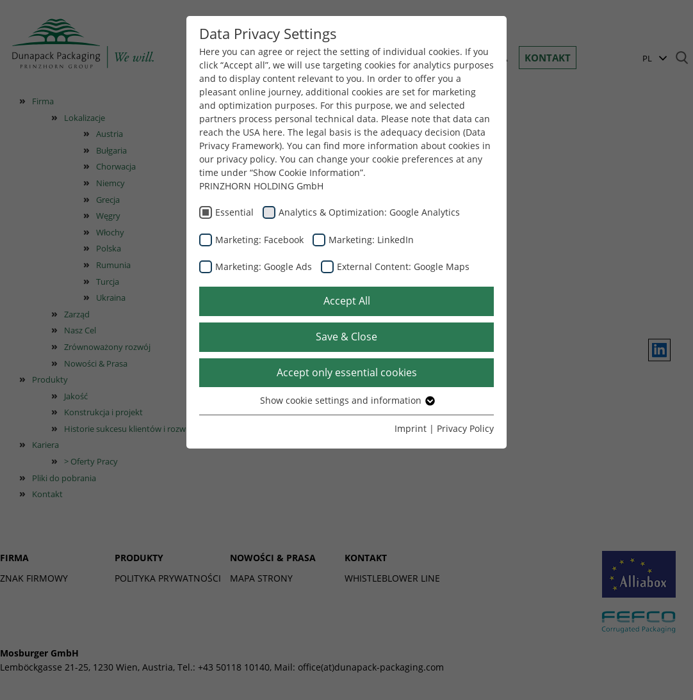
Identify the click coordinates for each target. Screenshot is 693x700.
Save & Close (346, 337)
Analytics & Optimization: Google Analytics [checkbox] (369, 212)
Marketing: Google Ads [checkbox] (263, 266)
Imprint (411, 428)
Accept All (346, 301)
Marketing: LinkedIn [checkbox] (371, 240)
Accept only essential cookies (347, 372)
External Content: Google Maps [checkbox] (403, 266)
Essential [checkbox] (234, 212)
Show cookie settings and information (347, 400)
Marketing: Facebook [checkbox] (259, 240)
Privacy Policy (465, 428)
